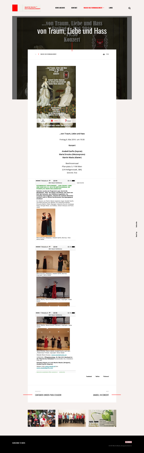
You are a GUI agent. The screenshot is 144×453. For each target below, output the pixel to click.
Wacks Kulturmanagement (93, 8)
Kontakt (74, 8)
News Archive (60, 8)
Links (111, 8)
